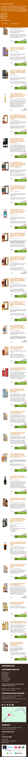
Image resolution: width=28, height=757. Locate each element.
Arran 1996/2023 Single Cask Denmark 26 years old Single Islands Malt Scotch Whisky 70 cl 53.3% (18, 116)
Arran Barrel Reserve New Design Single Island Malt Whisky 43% (17, 390)
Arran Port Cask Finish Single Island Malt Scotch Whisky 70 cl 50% (18, 543)
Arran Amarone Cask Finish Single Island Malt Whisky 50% (18, 368)
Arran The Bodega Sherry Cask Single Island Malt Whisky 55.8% (17, 644)
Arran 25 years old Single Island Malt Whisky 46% (17, 347)
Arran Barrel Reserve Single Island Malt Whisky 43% (17, 412)
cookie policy (23, 9)
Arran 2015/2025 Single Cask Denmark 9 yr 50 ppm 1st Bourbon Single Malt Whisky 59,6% (17, 303)
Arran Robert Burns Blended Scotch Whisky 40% (17, 584)
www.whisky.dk (5, 676)
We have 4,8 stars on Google (8, 690)
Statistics (4, 18)
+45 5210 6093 (7, 737)
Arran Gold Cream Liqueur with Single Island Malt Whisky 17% (18, 477)
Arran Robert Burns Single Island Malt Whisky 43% (17, 603)
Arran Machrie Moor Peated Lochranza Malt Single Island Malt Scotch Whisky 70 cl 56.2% (17, 520)
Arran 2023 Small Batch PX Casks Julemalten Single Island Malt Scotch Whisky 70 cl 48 (18, 327)
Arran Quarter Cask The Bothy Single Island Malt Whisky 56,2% (18, 566)
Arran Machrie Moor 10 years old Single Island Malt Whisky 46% (18, 500)
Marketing (4, 15)
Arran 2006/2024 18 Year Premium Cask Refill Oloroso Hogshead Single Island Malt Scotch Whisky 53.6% (18, 164)
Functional (4, 16)
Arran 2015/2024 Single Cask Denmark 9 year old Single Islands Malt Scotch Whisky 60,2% (17, 280)
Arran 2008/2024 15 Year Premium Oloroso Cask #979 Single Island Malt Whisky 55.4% (17, 211)
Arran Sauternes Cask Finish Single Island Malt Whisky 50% (18, 622)
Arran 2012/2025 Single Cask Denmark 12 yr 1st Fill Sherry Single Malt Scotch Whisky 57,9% (18, 235)
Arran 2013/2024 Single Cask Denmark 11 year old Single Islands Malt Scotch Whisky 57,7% (17, 258)
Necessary (4, 13)
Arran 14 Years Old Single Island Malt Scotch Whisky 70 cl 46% (18, 49)
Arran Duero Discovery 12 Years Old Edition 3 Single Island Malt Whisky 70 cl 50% (17, 455)
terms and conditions (22, 10)
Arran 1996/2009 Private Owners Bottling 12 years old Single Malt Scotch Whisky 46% (18, 95)
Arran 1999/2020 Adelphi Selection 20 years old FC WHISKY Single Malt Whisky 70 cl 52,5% (17, 140)
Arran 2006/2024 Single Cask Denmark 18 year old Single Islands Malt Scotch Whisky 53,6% (17, 187)
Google (17, 701)
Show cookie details (5, 20)
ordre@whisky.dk (6, 678)
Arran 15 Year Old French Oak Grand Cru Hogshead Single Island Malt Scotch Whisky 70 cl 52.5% (18, 71)
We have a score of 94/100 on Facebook (11, 688)
